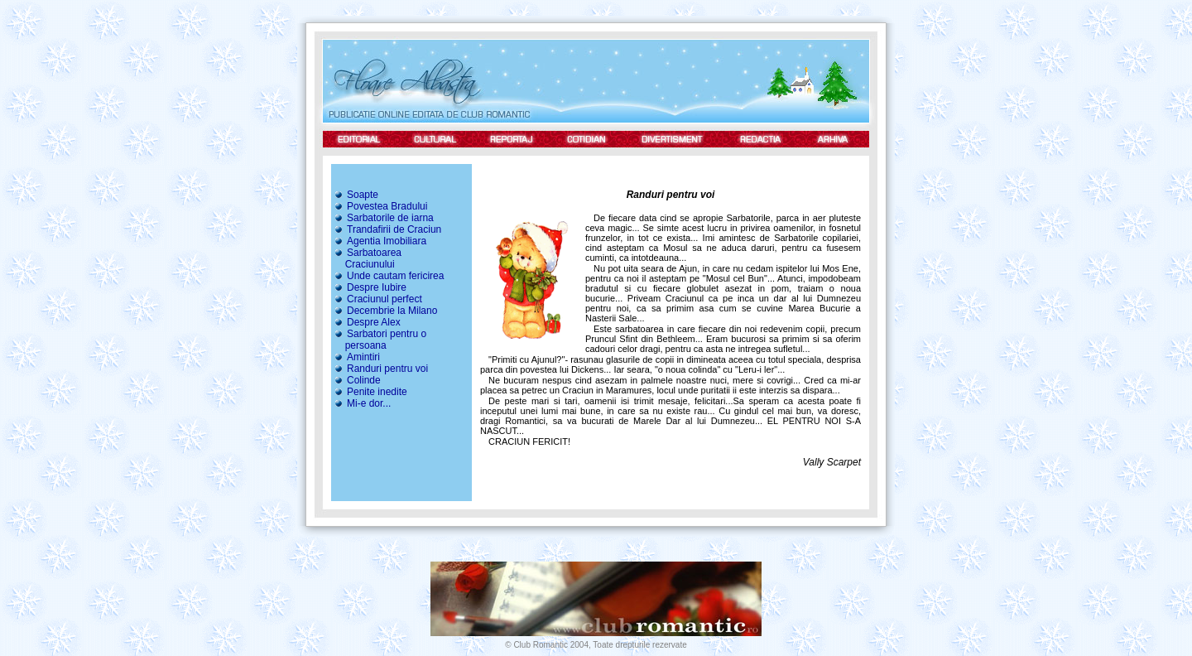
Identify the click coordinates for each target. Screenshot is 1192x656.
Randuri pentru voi (380, 368)
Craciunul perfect (377, 299)
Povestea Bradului (380, 206)
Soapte (355, 194)
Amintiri (356, 357)
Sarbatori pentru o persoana (378, 339)
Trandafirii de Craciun (387, 229)
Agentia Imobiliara (379, 241)
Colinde (357, 380)
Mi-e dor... (362, 403)
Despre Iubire (369, 287)
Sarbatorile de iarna (383, 218)
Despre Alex (367, 322)
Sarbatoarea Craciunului (366, 258)
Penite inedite (370, 392)
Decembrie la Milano (385, 310)
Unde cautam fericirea (388, 276)
